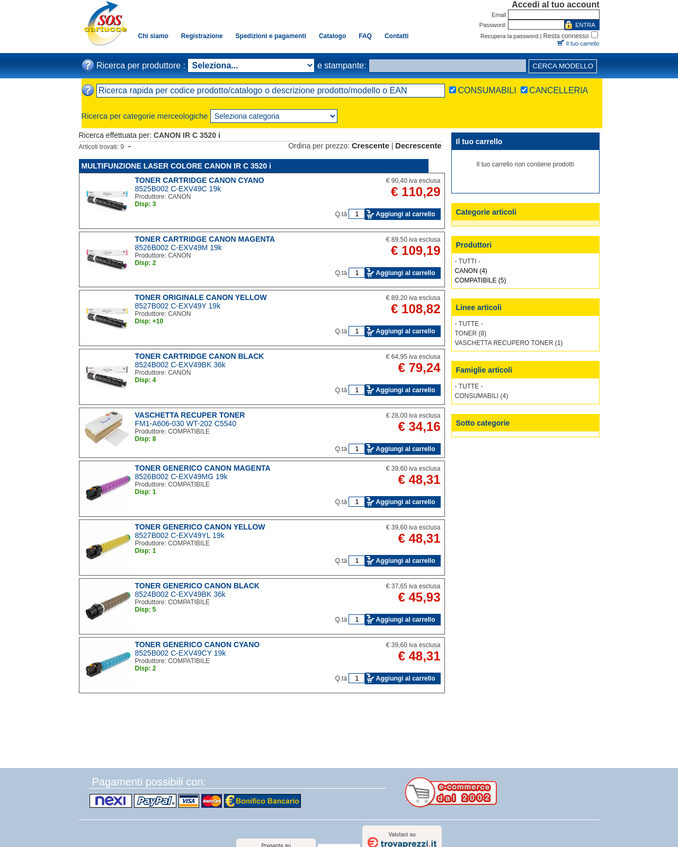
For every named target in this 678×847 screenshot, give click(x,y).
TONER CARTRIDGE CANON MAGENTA (205, 239)
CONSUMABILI (487, 90)
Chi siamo (153, 36)
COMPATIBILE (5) (480, 280)
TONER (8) (471, 333)
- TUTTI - (467, 261)
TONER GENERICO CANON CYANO (197, 644)
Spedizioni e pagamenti (271, 36)
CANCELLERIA (558, 90)
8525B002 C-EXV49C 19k (178, 188)
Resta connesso (565, 36)
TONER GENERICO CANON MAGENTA (203, 468)
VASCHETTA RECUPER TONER (190, 415)
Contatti (396, 36)
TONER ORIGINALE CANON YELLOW (201, 297)
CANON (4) (471, 271)
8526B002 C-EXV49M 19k (178, 247)
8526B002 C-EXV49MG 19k (181, 476)
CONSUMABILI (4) (481, 396)
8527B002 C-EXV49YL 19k (180, 535)
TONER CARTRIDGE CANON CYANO (199, 180)
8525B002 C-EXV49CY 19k (180, 653)
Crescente (370, 146)
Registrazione (202, 36)
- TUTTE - (469, 324)
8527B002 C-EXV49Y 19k (178, 306)
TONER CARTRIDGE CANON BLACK (199, 356)
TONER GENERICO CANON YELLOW (200, 527)
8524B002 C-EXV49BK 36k (180, 364)
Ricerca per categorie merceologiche (145, 116)
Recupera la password (509, 36)
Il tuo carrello (583, 43)
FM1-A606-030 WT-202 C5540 (185, 423)
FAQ (365, 36)
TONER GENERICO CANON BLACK (197, 585)
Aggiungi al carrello (405, 214)
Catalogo (332, 36)
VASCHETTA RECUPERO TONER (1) (509, 343)
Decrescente (418, 146)
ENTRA (585, 25)
